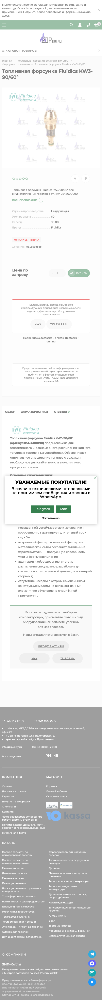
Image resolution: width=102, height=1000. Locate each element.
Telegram (42, 509)
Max (63, 509)
